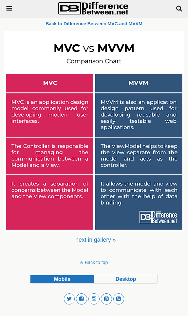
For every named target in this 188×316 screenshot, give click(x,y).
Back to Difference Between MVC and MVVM (94, 23)
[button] (69, 299)
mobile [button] (62, 279)
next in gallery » (95, 240)
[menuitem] (95, 240)
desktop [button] (126, 279)
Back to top (96, 262)
